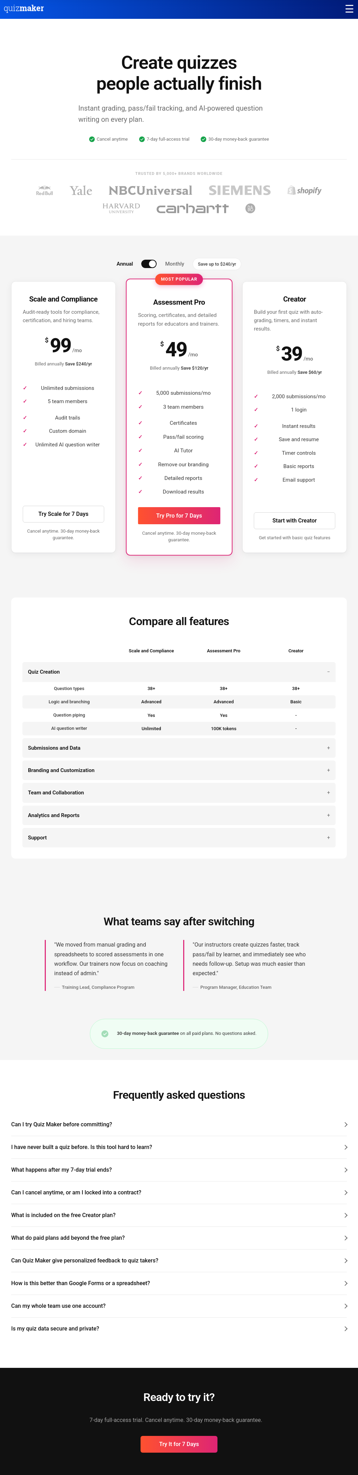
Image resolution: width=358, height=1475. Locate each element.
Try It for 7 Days (179, 1444)
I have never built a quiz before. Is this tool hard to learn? (81, 1147)
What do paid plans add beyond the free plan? (68, 1238)
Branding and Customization (61, 770)
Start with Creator (294, 520)
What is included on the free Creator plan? (63, 1215)
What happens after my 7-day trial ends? (61, 1169)
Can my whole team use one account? (58, 1306)
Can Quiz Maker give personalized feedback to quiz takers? (84, 1260)
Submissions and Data (54, 748)
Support (37, 838)
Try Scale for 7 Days (63, 514)
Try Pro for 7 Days (179, 515)
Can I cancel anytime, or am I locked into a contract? (76, 1192)
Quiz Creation (44, 672)
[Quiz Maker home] (24, 11)
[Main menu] (349, 9)
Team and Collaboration (56, 793)
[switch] (149, 264)
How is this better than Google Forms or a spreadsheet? (80, 1283)
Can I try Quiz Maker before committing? (61, 1124)
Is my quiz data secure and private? (55, 1328)
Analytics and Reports (53, 815)
